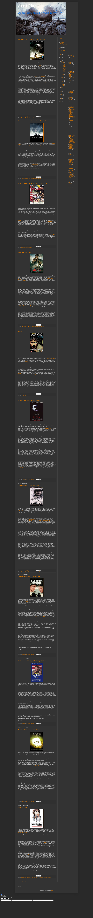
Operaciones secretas (38, 802)
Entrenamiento (30, 571)
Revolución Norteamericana (71, 169)
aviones (70, 63)
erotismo (70, 97)
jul (61, 91)
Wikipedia (61, 43)
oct (61, 87)
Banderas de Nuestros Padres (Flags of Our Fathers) (33, 121)
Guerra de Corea (71, 121)
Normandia (71, 159)
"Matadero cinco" (36, 424)
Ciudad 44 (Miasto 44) (24, 252)
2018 (61, 57)
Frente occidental (72, 104)
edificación (20, 373)
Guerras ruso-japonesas (28, 247)
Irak (69, 153)
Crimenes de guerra (24, 326)
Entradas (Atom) (24, 881)
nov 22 (63, 74)
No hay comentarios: (31, 116)
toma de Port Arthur (52, 234)
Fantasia (70, 98)
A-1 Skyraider (37, 765)
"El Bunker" (48, 358)
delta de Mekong (48, 428)
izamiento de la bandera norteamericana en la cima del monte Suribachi (36, 145)
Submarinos (71, 181)
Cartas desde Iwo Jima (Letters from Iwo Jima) (31, 39)
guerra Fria (36, 877)
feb (61, 98)
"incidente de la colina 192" (40, 616)
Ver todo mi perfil (62, 50)
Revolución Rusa (71, 170)
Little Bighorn (23, 529)
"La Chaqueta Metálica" (28, 601)
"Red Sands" (53, 358)
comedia (70, 74)
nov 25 (63, 62)
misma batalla (38, 65)
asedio (70, 62)
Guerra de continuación (71, 120)
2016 (61, 101)
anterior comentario (26, 62)
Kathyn (49, 302)
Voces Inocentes (22, 807)
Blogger (52, 890)
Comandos (71, 71)
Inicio (37, 880)
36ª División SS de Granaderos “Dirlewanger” (27, 305)
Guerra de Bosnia (72, 117)
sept (62, 88)
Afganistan (70, 55)
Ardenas (70, 61)
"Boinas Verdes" (20, 510)
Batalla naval (23, 247)
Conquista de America (71, 84)
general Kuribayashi (43, 76)
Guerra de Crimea (72, 123)
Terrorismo (70, 183)
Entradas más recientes (22, 880)
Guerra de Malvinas (70, 128)
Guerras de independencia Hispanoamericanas (72, 142)
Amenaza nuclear (72, 56)
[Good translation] (3, 899)
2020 (61, 54)
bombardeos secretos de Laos (39, 756)
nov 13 (63, 80)
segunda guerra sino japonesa (71, 176)
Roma (70, 172)
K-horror (53, 357)
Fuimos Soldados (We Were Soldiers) (29, 485)
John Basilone (32, 151)
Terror (22, 395)
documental (71, 92)
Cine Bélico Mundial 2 (35, 6)
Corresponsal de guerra (24, 571)
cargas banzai (45, 82)
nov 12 (63, 81)
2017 (61, 58)
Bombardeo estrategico (24, 802)
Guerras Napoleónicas (71, 145)
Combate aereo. (71, 72)
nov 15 (63, 77)
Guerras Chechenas (71, 139)
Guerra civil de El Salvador (31, 877)
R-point (20, 331)
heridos (70, 149)
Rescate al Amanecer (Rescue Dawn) (29, 730)
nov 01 (63, 85)
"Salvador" (45, 842)
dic (61, 60)
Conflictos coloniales (70, 80)
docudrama (71, 91)
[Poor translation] (7, 899)
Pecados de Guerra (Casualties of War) (29, 576)
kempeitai (36, 76)
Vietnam (26, 361)
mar (62, 97)
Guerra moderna (41, 877)
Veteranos (24, 480)
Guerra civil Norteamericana (71, 116)
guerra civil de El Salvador (22, 832)
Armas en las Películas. (64, 44)
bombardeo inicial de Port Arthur (37, 219)
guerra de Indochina (35, 374)
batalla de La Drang (43, 517)
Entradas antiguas (52, 880)
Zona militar (62, 42)
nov (62, 61)
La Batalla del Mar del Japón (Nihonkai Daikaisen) (32, 183)
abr (61, 95)
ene (62, 99)
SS (43, 326)
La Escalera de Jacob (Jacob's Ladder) (29, 400)
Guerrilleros (33, 326)
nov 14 (63, 78)
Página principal (62, 38)
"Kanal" (24, 280)
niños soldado (49, 877)
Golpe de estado (71, 107)
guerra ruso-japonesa (43, 206)
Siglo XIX (70, 177)
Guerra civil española (71, 112)
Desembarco (23, 117)
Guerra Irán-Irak (71, 135)
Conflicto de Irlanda (72, 77)
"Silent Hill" (37, 449)
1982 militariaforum (63, 41)
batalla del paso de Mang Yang (44, 520)
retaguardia (32, 178)
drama (70, 93)
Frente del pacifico (27, 117)
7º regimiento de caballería (32, 517)
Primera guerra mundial (71, 164)
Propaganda (71, 165)
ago (62, 90)
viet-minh (30, 520)
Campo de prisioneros (31, 802)
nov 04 (63, 84)
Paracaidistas (71, 162)
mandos (32, 117)
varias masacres (28, 363)
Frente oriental (29, 326)
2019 (61, 56)
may (62, 94)
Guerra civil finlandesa (71, 114)
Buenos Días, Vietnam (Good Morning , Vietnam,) (32, 661)
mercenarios (71, 155)
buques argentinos (50, 221)
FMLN (28, 854)
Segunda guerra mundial (36, 117)
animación (70, 58)
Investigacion (71, 152)
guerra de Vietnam (21, 756)
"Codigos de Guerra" (34, 164)
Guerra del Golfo (71, 132)
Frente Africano (71, 99)
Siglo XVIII (70, 178)
